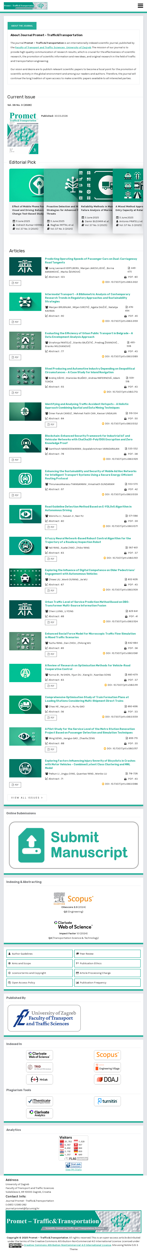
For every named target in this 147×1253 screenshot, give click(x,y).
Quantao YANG (85, 773)
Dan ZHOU (70, 643)
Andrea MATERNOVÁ (100, 378)
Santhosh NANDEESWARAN (65, 448)
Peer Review (84, 954)
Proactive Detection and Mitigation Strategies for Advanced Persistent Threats (68, 210)
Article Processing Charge (93, 973)
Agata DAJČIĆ (99, 307)
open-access (111, 1237)
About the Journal (22, 26)
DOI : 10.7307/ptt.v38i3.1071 (122, 526)
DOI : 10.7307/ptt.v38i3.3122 (121, 282)
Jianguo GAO (70, 738)
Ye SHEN (65, 674)
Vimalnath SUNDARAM (101, 484)
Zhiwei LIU (55, 579)
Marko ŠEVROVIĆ (70, 271)
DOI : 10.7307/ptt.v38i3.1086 (121, 783)
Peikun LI (54, 773)
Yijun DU (77, 674)
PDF (16, 283)
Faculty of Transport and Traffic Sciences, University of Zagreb (53, 47)
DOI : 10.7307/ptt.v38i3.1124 (122, 621)
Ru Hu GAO (78, 706)
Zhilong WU (84, 643)
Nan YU (79, 516)
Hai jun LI (65, 706)
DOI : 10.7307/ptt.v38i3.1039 (121, 494)
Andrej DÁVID (57, 378)
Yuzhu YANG (56, 643)
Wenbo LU (101, 773)
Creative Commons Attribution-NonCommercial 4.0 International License (67, 1245)
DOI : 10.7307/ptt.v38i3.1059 (121, 716)
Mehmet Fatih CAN (85, 413)
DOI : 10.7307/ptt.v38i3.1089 (121, 356)
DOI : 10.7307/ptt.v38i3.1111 (123, 684)
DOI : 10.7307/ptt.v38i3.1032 (121, 423)
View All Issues (27, 797)
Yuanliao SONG (102, 674)
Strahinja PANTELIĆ (60, 342)
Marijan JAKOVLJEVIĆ (93, 268)
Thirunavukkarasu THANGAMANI (68, 484)
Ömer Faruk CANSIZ (60, 413)
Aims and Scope (19, 963)
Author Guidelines (20, 954)
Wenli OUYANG (70, 579)
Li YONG (68, 611)
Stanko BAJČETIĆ (83, 342)
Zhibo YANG (82, 547)
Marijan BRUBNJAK (60, 307)
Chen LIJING (56, 611)
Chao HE (54, 706)
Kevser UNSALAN (107, 413)
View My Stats (74, 1169)
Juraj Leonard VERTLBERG (64, 268)
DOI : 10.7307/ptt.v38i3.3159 (121, 321)
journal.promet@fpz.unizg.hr (22, 1208)
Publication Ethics (89, 963)
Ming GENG (55, 738)
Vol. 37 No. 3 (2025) (25, 228)
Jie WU (83, 579)
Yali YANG (54, 547)
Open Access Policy (21, 982)
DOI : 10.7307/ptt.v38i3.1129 (122, 459)
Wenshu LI (55, 516)
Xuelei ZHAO (68, 547)
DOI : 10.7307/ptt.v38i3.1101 (122, 557)
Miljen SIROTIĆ (81, 307)
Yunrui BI (54, 674)
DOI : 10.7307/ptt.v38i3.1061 (122, 653)
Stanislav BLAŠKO (76, 378)
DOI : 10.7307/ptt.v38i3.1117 (122, 748)
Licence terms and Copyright (27, 973)
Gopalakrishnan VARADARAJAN (101, 448)
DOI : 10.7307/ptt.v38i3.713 (122, 391)
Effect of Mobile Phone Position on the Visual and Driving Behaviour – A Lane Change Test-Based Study (35, 210)
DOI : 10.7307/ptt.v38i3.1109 (122, 589)
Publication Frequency (91, 982)
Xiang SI (88, 674)
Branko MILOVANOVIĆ (58, 346)
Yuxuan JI (68, 516)
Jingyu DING (68, 773)
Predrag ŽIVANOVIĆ (106, 342)
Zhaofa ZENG (87, 738)
